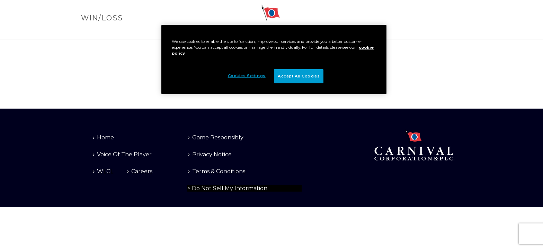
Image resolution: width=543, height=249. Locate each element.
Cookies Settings (206, 187)
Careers (139, 171)
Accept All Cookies (299, 76)
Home (103, 137)
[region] (273, 59)
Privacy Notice (210, 154)
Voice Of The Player (122, 154)
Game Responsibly (215, 137)
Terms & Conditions (216, 171)
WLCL (103, 171)
